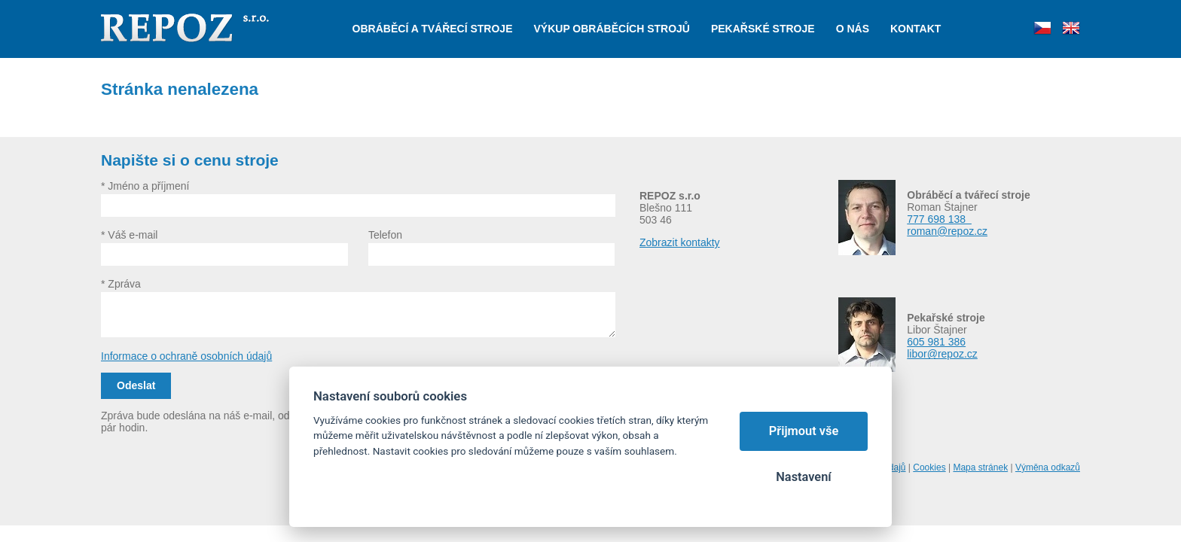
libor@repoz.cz (942, 354)
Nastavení (803, 477)
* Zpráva (121, 284)
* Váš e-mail (129, 235)
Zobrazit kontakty (679, 242)
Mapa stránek (980, 467)
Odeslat (136, 385)
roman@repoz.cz (947, 231)
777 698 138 (939, 219)
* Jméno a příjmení (145, 186)
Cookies (929, 467)
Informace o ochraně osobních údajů (186, 356)
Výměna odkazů (1047, 467)
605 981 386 (936, 342)
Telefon (385, 235)
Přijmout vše (804, 431)
